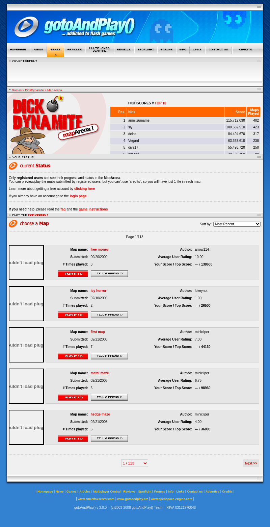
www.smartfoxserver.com (96, 499)
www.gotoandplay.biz (132, 499)
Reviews (129, 491)
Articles (84, 491)
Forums (159, 491)
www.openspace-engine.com (171, 499)
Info (171, 491)
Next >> (251, 463)
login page (78, 196)
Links (181, 491)
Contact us (195, 491)
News (60, 491)
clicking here (84, 189)
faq (62, 209)
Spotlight (145, 491)
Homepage (45, 491)
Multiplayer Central (106, 491)
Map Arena (54, 90)
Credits (227, 491)
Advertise (212, 491)
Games (17, 90)
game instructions (93, 209)
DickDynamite (34, 90)
